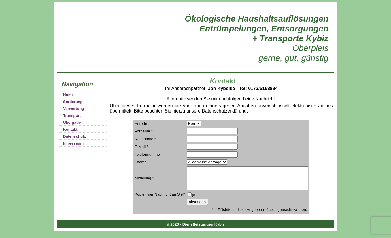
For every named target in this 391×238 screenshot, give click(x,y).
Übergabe (72, 122)
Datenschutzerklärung (224, 110)
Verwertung (73, 108)
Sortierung (72, 102)
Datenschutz (74, 136)
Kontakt (70, 129)
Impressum (73, 143)
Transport (72, 115)
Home (68, 95)
